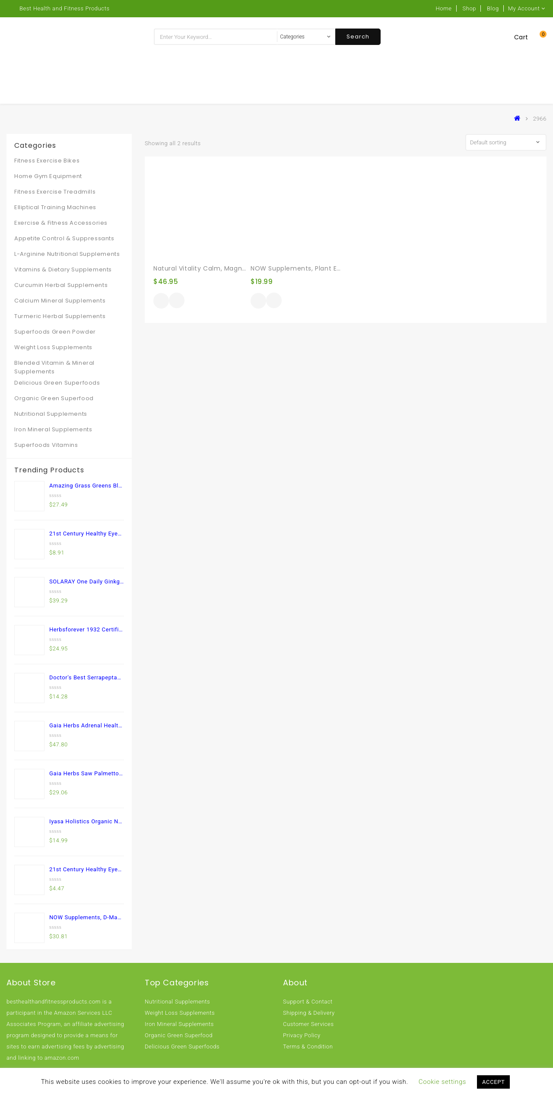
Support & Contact (308, 1001)
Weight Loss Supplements (53, 347)
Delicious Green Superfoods (57, 383)
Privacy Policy (302, 1035)
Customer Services (308, 1024)
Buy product (161, 301)
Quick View (176, 301)
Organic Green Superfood (54, 398)
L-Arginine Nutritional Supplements (67, 254)
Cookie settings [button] (442, 1082)
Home (444, 8)
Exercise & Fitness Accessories (61, 223)
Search (357, 36)
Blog (493, 8)
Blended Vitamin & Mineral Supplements (54, 367)
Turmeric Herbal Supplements (59, 316)
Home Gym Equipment (48, 176)
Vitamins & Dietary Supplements (63, 269)
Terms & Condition (308, 1046)
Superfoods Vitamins (46, 445)
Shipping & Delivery (309, 1013)
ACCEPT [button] (493, 1082)
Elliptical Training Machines (55, 207)
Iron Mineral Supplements (53, 429)
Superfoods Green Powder (55, 332)
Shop (469, 8)
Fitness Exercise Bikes (46, 160)
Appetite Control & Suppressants (64, 238)
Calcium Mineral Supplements (59, 300)
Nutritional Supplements (50, 414)
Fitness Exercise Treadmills (54, 192)
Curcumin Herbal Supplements (61, 285)
